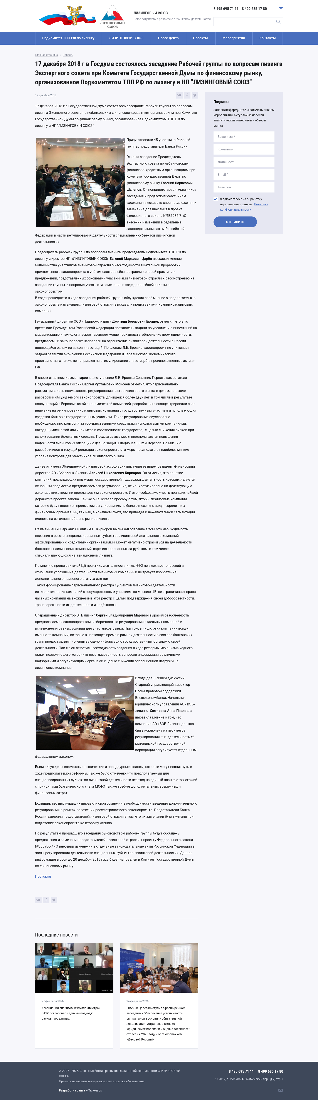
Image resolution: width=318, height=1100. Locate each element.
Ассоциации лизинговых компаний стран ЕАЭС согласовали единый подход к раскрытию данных (71, 1013)
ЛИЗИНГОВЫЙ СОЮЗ (126, 38)
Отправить (235, 222)
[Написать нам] (281, 8)
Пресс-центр (168, 38)
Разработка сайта (72, 1090)
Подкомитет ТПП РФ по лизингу (68, 38)
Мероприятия (233, 38)
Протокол (43, 876)
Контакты (267, 38)
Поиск (278, 21)
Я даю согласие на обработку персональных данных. (244, 204)
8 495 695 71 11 (226, 8)
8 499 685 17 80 (254, 8)
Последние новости (56, 935)
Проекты (200, 38)
